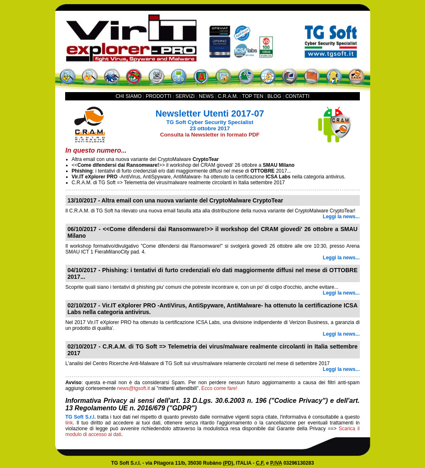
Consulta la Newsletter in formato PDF (210, 135)
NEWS (206, 96)
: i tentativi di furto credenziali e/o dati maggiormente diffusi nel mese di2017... (181, 171)
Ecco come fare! (219, 388)
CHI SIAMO (128, 96)
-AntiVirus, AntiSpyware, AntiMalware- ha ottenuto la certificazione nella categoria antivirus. (209, 177)
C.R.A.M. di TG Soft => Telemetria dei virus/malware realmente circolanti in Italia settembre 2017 (178, 182)
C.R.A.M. (228, 96)
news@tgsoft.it (133, 388)
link (69, 423)
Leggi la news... (341, 216)
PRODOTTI (158, 96)
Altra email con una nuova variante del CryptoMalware (145, 159)
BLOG (274, 96)
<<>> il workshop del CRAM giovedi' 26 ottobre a (183, 165)
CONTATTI (297, 96)
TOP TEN (252, 96)
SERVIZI (185, 96)
